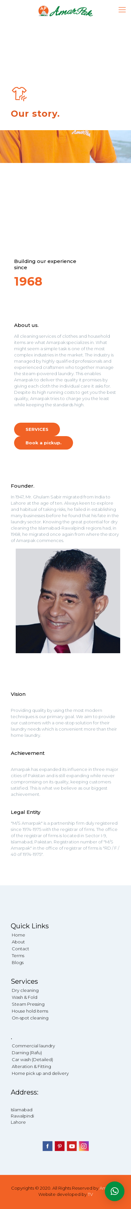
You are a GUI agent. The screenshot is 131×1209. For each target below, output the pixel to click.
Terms (18, 955)
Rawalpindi (22, 1115)
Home (18, 934)
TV (90, 1194)
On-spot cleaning (30, 1017)
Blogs (18, 962)
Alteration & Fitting (31, 1066)
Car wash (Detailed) (32, 1059)
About (18, 941)
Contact (20, 948)
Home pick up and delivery (40, 1073)
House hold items (30, 1011)
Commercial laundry (33, 1045)
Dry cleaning (25, 990)
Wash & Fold (24, 997)
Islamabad (21, 1109)
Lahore (18, 1122)
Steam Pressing (28, 1004)
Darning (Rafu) (27, 1052)
